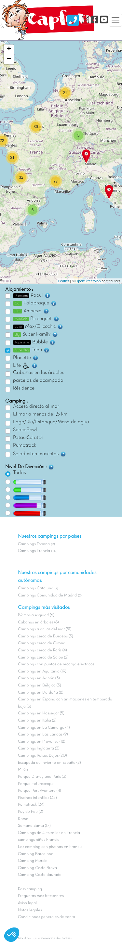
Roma (23, 819)
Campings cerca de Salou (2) (43, 657)
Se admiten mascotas (39, 454)
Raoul (32, 295)
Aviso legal (27, 903)
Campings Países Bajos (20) (42, 756)
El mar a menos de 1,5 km (40, 414)
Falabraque (35, 303)
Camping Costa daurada (39, 875)
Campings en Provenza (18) (41, 742)
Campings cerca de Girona (41, 643)
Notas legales (30, 910)
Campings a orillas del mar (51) (44, 629)
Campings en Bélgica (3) (39, 685)
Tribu (31, 350)
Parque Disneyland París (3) (42, 777)
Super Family (35, 334)
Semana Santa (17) (34, 826)
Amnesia (31, 311)
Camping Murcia (32, 861)
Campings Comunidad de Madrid (47, 595)
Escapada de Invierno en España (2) (49, 763)
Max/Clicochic (38, 326)
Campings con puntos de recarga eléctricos (56, 664)
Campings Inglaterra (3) (38, 748)
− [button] (9, 59)
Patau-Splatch (28, 437)
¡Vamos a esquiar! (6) (36, 615)
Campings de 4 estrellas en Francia (49, 833)
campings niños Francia (39, 840)
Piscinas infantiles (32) (37, 798)
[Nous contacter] (73, 20)
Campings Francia (34, 551)
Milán (23, 770)
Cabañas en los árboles (38, 372)
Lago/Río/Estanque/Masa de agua (51, 422)
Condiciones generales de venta (46, 917)
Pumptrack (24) (31, 805)
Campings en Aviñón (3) (39, 678)
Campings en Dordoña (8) (40, 693)
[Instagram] (85, 20)
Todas (19, 472)
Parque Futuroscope (36, 784)
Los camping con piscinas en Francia (50, 847)
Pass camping (30, 889)
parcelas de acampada (38, 380)
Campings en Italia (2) (37, 721)
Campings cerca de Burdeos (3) (45, 636)
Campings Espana (34, 544)
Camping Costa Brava (37, 868)
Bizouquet (36, 318)
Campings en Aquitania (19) (42, 671)
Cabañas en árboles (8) (38, 622)
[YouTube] (104, 20)
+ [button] (9, 49)
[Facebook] (94, 20)
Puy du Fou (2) (30, 812)
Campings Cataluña (35, 588)
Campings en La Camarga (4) (44, 728)
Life (25, 365)
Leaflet (63, 281)
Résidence (23, 388)
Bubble (34, 342)
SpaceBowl (25, 430)
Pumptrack (24, 445)
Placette (26, 357)
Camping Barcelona (35, 854)
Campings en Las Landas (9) (43, 734)
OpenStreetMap (88, 281)
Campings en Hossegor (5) (41, 713)
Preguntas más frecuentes (41, 896)
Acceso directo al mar (36, 406)
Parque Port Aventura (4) (39, 791)
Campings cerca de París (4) (42, 650)
